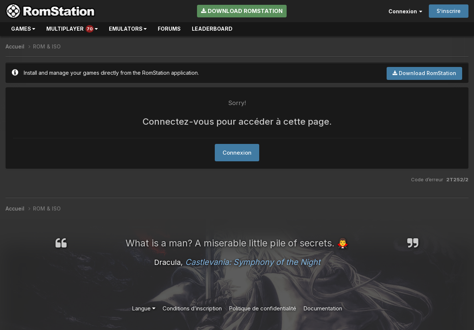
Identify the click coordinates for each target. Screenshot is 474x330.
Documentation (322, 308)
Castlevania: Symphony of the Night (252, 262)
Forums (169, 29)
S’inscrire (449, 11)
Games (23, 29)
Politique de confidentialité (262, 308)
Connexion (405, 11)
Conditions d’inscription (192, 308)
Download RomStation (242, 10)
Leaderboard (212, 29)
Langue (144, 308)
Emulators (128, 29)
